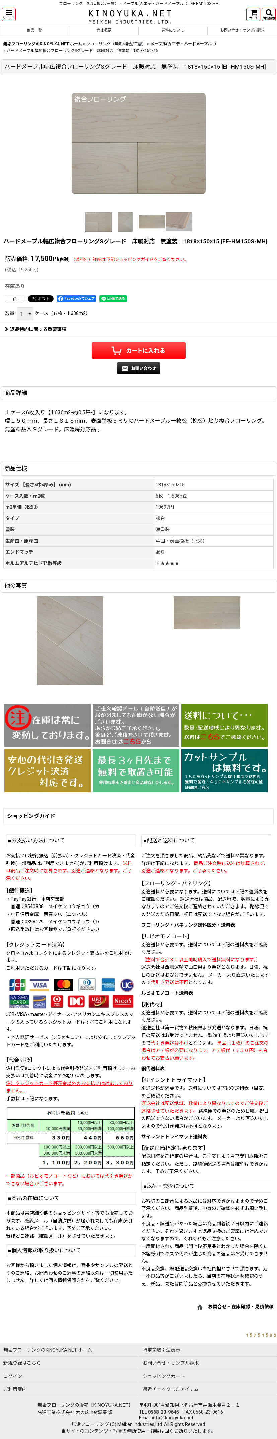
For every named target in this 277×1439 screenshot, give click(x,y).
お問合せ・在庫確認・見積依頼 (241, 1307)
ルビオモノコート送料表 (167, 993)
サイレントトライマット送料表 (174, 1136)
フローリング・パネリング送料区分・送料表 (188, 925)
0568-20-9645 (163, 1412)
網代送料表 (153, 1068)
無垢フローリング (56, 1405)
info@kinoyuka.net (172, 1417)
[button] (9, 14)
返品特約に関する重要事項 (35, 329)
